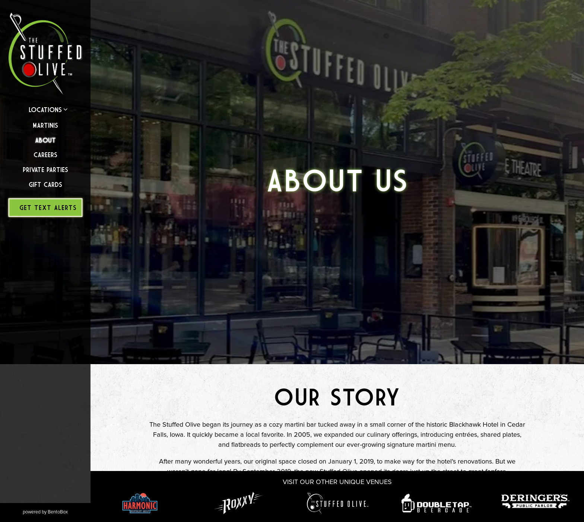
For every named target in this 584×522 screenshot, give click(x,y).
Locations (45, 109)
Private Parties (45, 169)
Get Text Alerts (48, 207)
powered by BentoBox (57, 512)
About (45, 140)
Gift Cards (45, 184)
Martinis (45, 125)
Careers (45, 154)
